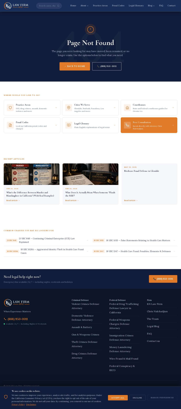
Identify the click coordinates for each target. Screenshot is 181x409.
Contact (171, 5)
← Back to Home (74, 66)
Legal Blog (153, 326)
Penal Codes (118, 5)
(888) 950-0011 (18, 319)
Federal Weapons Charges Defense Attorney (119, 324)
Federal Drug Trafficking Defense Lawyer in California (124, 308)
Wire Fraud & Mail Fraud (123, 358)
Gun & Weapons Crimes (85, 334)
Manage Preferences (162, 401)
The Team (153, 318)
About (85, 5)
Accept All (117, 401)
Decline (137, 401)
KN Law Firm (154, 303)
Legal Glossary (136, 5)
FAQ (161, 5)
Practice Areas (100, 5)
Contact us (153, 340)
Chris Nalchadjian (157, 311)
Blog (151, 5)
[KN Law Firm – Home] (16, 6)
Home (73, 5)
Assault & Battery (82, 327)
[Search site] (49, 6)
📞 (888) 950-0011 (106, 66)
